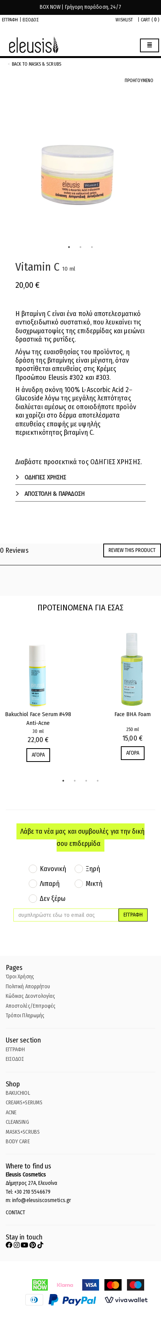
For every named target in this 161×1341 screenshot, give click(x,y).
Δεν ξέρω (53, 898)
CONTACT (16, 1212)
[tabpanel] (80, 169)
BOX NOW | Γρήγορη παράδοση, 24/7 (80, 7)
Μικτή (94, 883)
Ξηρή (93, 869)
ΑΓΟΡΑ (38, 755)
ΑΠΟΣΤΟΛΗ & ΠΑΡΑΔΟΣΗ (54, 493)
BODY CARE (18, 1141)
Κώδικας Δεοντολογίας (30, 996)
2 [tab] (81, 247)
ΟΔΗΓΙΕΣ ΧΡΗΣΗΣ (44, 477)
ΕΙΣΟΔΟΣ (31, 20)
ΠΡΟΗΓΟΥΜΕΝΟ (139, 80)
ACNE (11, 1112)
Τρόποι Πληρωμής (25, 1015)
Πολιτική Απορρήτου (28, 986)
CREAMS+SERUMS (24, 1102)
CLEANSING (17, 1122)
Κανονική (53, 869)
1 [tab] (69, 247)
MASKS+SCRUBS (23, 1132)
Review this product (132, 550)
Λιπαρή (50, 883)
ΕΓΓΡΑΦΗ (10, 20)
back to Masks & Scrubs (36, 64)
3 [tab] (92, 247)
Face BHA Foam (132, 714)
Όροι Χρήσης (20, 976)
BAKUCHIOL (18, 1093)
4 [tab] (98, 781)
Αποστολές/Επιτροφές (30, 1006)
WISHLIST (124, 20)
